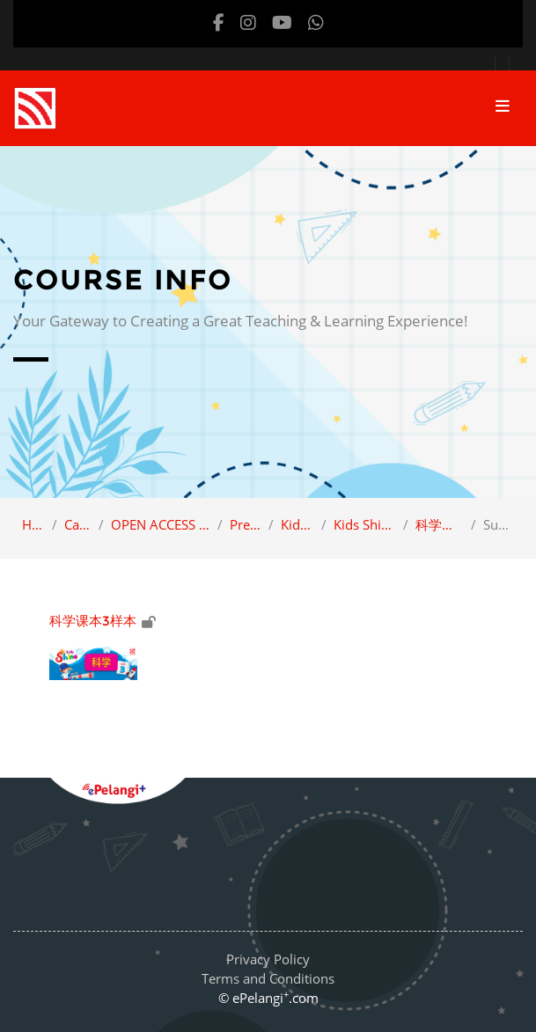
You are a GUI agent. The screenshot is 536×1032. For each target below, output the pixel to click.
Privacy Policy (268, 959)
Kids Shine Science (365, 524)
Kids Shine (297, 524)
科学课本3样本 (439, 524)
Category (78, 524)
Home (33, 524)
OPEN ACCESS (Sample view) (160, 524)
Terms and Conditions (268, 978)
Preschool (245, 524)
